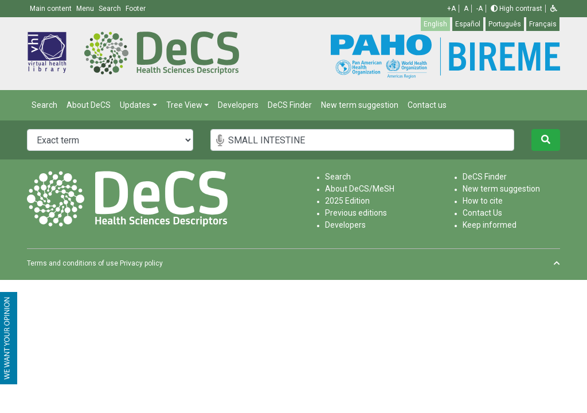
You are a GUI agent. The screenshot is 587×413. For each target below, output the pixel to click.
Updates (135, 105)
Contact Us (482, 212)
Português (504, 24)
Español (467, 24)
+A (451, 9)
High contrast (516, 9)
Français (543, 24)
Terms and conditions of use (72, 263)
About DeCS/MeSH (359, 188)
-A (479, 9)
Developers (238, 105)
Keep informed (489, 224)
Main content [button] (51, 9)
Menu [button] (86, 9)
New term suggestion (359, 105)
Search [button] (111, 9)
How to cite (483, 200)
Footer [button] (136, 9)
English (435, 24)
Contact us (427, 105)
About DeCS (88, 105)
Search (44, 105)
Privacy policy (141, 263)
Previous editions (356, 212)
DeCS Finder (290, 105)
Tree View (184, 105)
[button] (553, 9)
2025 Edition (347, 200)
